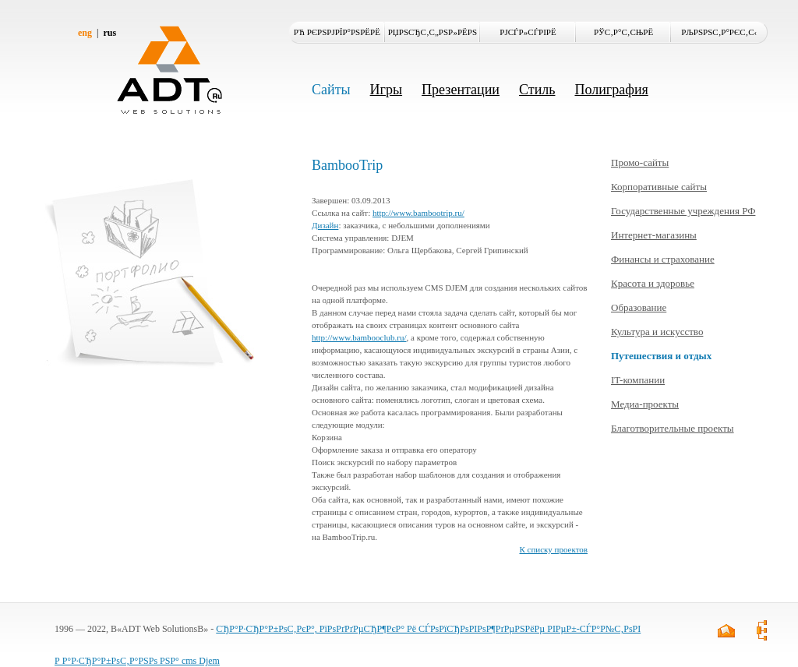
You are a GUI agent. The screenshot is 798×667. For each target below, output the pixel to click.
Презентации (461, 89)
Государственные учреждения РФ (683, 211)
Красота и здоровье (652, 283)
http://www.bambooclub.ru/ (359, 337)
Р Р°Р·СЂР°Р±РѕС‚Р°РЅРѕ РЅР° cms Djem (137, 660)
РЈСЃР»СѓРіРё (528, 32)
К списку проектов (553, 549)
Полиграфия (611, 89)
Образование (638, 307)
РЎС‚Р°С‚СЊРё (623, 32)
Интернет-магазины (654, 235)
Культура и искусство (657, 331)
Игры (386, 89)
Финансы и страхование (663, 259)
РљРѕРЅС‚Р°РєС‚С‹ (719, 32)
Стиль (537, 89)
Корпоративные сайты (659, 186)
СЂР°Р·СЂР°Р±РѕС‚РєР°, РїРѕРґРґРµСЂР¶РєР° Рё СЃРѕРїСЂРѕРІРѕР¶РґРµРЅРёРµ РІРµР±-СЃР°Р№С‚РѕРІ (428, 628)
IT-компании (638, 380)
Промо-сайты (640, 162)
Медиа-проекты (645, 404)
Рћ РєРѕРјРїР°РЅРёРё (337, 32)
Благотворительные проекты (672, 428)
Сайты (331, 89)
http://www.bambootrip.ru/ (418, 212)
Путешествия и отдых (661, 356)
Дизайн (325, 225)
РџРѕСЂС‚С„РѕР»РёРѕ (432, 32)
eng (85, 32)
